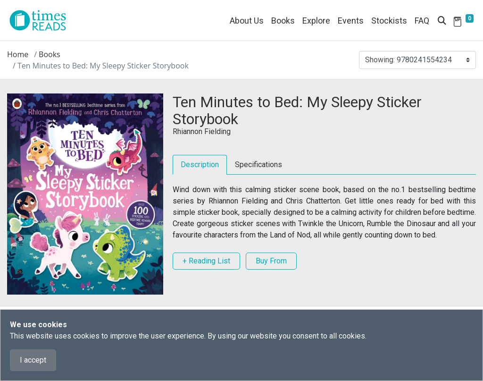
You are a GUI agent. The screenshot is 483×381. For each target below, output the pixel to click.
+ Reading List (206, 260)
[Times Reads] (41, 20)
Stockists (389, 20)
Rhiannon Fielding (202, 131)
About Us (247, 20)
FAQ (422, 20)
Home (17, 54)
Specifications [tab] (258, 164)
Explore (316, 20)
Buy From (271, 260)
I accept (33, 360)
